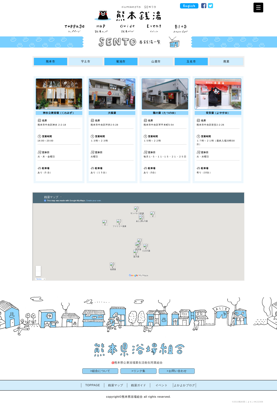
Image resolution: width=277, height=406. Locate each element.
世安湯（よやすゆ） (218, 112)
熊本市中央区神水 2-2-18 (52, 124)
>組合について (100, 370)
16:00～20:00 (45, 140)
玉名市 (191, 61)
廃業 (226, 61)
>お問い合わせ (177, 370)
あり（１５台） (99, 172)
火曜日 (94, 156)
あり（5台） (151, 172)
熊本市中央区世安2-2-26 (210, 124)
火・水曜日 (203, 156)
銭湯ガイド (138, 385)
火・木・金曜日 (46, 156)
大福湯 (112, 112)
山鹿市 (156, 61)
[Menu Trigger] (258, 7)
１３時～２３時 (99, 140)
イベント (161, 385)
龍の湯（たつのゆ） (165, 112)
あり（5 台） (45, 172)
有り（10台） (204, 172)
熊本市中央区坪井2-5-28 (104, 124)
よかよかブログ (184, 385)
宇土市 (85, 61)
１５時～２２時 (152, 140)
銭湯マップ (115, 385)
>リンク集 (139, 370)
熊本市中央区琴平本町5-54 (159, 124)
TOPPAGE (92, 385)
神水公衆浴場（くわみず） (59, 112)
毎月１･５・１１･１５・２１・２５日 (165, 156)
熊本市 (50, 61)
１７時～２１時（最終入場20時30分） (216, 142)
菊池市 (121, 61)
